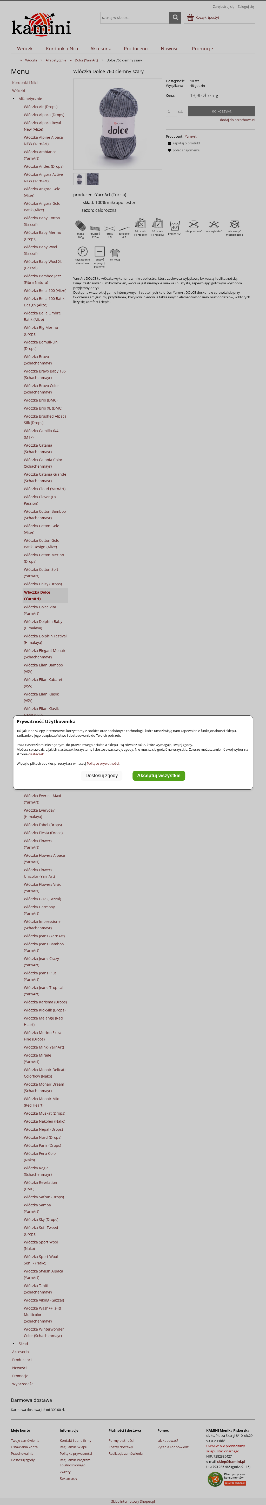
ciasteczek (36, 754)
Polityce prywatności (103, 763)
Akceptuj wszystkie (159, 775)
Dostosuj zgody (101, 775)
